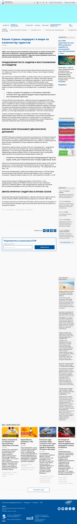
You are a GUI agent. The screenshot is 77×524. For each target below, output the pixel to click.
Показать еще (38, 485)
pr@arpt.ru (18, 515)
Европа (52, 472)
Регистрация (58, 2)
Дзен (35, 2)
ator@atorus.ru (15, 512)
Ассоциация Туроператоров (9, 2)
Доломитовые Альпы (45, 477)
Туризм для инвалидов (46, 30)
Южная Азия (29, 209)
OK (44, 2)
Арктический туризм (16, 30)
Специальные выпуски (66, 120)
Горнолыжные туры (44, 475)
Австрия (31, 465)
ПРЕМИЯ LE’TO (31, 30)
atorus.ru (35, 522)
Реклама (32, 498)
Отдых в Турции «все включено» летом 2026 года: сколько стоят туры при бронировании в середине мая (66, 331)
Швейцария (24, 465)
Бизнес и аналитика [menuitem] (14, 25)
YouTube (38, 2)
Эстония (11, 470)
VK (41, 2)
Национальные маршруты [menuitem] (55, 25)
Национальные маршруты (67, 141)
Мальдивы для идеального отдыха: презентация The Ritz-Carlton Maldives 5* (66, 191)
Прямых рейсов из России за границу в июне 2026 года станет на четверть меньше (66, 289)
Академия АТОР (63, 30)
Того (4, 209)
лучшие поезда (62, 475)
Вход (51, 2)
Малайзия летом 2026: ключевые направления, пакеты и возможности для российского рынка (66, 231)
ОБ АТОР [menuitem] (71, 25)
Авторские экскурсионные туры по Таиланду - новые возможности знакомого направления (66, 201)
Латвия (4, 472)
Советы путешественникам (67, 134)
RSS (38, 498)
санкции (15, 468)
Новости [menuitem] (6, 25)
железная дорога (63, 473)
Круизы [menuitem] (37, 25)
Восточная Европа (63, 478)
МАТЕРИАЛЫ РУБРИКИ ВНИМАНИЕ (26, 460)
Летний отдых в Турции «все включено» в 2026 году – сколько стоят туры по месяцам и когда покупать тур (66, 387)
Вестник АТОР (63, 127)
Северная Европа (20, 209)
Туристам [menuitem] (45, 25)
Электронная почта (9, 244)
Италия (33, 463)
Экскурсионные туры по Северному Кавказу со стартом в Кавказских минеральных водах (66, 220)
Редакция (24, 498)
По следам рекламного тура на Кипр (65, 210)
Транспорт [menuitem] (29, 25)
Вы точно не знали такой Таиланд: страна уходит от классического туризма (66, 361)
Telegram (46, 2)
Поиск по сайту (70, 2)
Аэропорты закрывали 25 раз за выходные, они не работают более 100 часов (66, 309)
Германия (5, 470)
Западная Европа (10, 209)
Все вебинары (65, 238)
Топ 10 (61, 148)
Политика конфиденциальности (11, 498)
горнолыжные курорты (45, 474)
